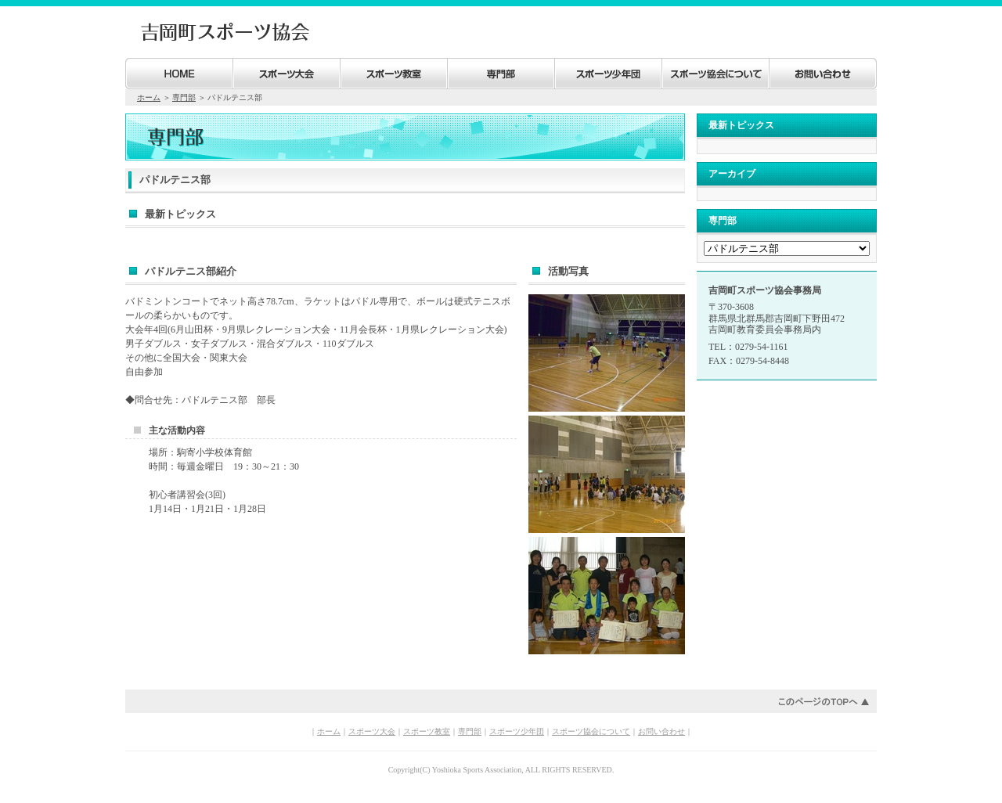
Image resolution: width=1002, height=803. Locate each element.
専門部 (184, 97)
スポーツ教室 (426, 731)
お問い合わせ (661, 731)
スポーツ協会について (591, 731)
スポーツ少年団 (516, 731)
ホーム (148, 97)
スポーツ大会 (371, 731)
